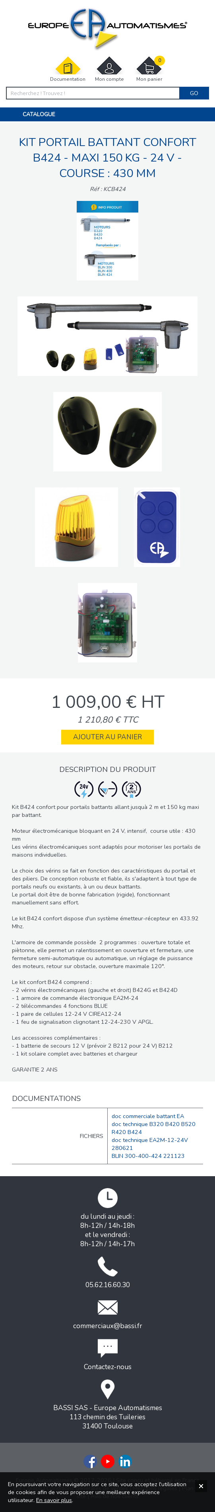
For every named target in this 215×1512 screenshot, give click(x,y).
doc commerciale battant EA (148, 1116)
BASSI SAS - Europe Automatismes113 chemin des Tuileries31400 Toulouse (107, 1405)
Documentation (67, 69)
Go (194, 93)
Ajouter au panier (107, 737)
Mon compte (109, 69)
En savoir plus (54, 1500)
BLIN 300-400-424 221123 (148, 1156)
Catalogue (39, 114)
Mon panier (149, 69)
